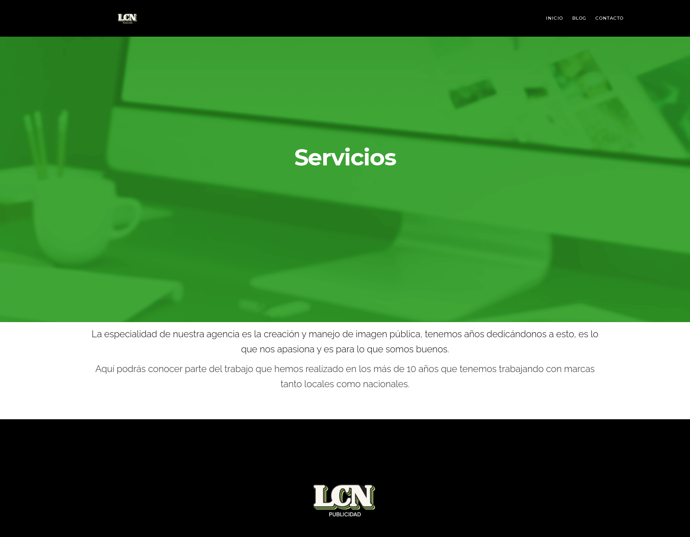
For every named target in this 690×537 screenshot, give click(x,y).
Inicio (554, 18)
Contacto (610, 18)
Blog (579, 18)
